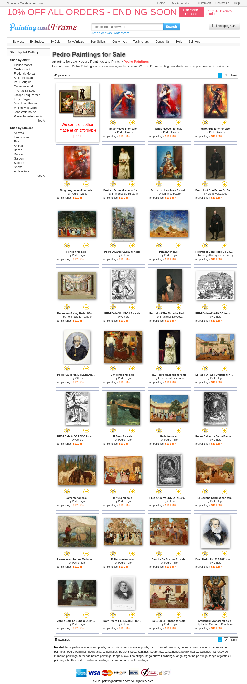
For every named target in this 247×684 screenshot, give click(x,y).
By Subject (37, 41)
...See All (40, 120)
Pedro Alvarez (125, 132)
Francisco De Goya (171, 316)
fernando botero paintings (95, 656)
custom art (206, 66)
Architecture (21, 171)
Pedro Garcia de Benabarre (217, 624)
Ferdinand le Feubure (79, 316)
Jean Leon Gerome (26, 103)
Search (171, 26)
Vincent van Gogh (25, 107)
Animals (19, 145)
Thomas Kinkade (24, 90)
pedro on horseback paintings (129, 660)
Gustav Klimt (22, 69)
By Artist (18, 41)
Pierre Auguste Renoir (28, 116)
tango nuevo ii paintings (128, 656)
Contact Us (222, 3)
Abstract (19, 133)
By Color (55, 41)
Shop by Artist (20, 60)
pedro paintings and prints (88, 647)
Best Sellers (98, 41)
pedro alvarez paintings (103, 651)
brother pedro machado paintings (88, 660)
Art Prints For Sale (44, 26)
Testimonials (141, 41)
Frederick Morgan (25, 73)
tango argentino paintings (192, 656)
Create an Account (31, 3)
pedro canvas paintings (195, 647)
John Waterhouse (25, 112)
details (210, 13)
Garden (19, 158)
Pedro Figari (79, 255)
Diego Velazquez (217, 193)
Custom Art (204, 3)
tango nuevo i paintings (159, 656)
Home (161, 3)
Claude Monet (23, 65)
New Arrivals (76, 41)
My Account (181, 3)
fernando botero (171, 193)
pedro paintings (77, 651)
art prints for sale (64, 61)
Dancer (18, 154)
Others (125, 255)
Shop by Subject (21, 128)
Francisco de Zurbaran (125, 193)
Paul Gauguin (22, 82)
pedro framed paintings (164, 647)
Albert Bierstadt (23, 78)
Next (234, 75)
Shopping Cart (227, 26)
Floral (17, 141)
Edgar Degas (22, 99)
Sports (18, 167)
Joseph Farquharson (27, 95)
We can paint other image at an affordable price (77, 130)
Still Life (19, 163)
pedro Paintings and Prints (100, 61)
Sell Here (194, 41)
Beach (18, 150)
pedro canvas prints (135, 647)
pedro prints (114, 647)
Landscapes (21, 137)
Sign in (11, 3)
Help (237, 3)
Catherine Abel (23, 86)
